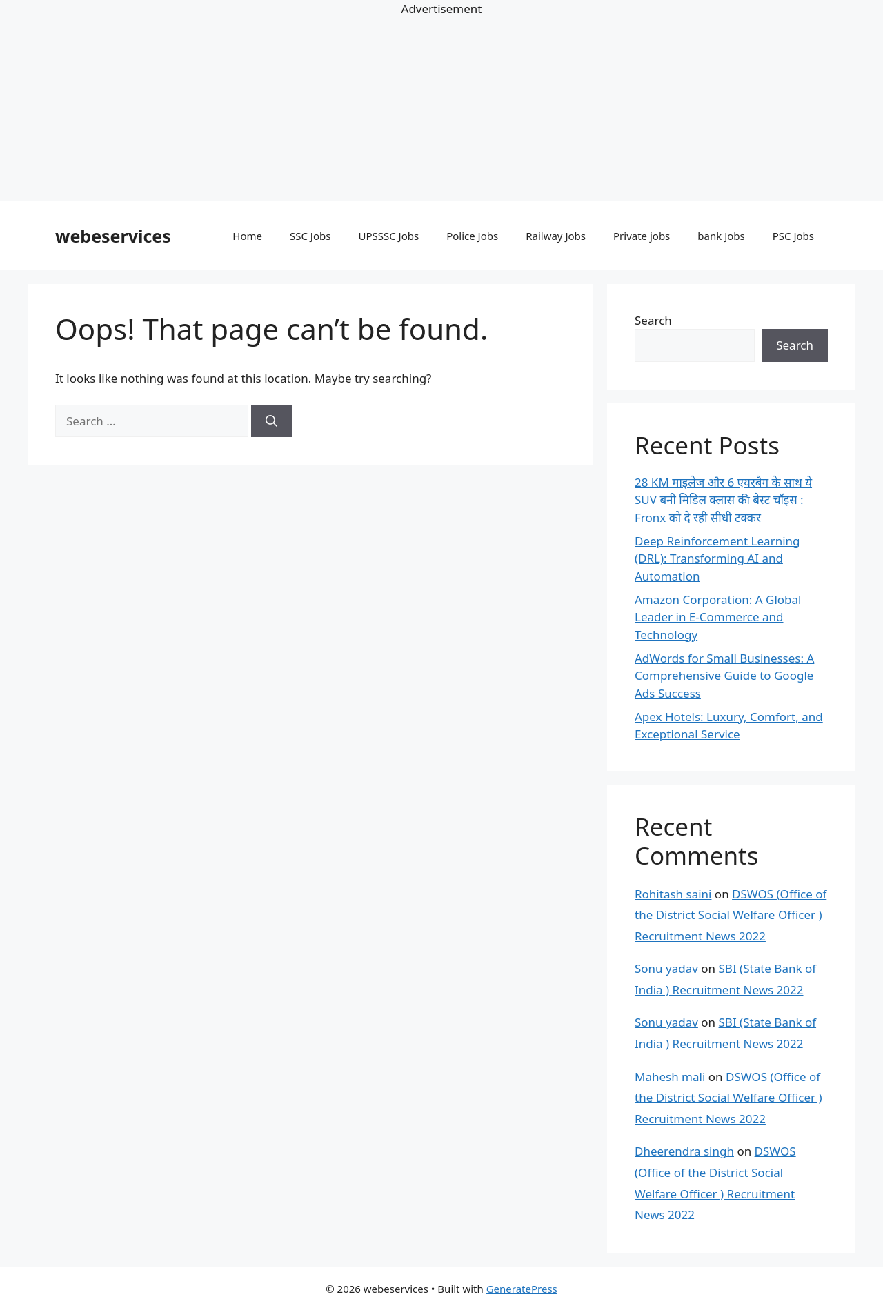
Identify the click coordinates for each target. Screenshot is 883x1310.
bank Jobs (720, 236)
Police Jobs (472, 236)
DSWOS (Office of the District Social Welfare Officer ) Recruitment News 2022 (730, 915)
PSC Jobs (793, 236)
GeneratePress (521, 1289)
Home (247, 236)
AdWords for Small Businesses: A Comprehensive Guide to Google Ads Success (724, 675)
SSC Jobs (310, 236)
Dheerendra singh (684, 1151)
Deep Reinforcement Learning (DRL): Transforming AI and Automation (717, 558)
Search (653, 320)
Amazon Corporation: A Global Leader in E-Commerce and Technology (718, 617)
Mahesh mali (670, 1077)
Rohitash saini (673, 894)
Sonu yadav (666, 968)
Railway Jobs (556, 236)
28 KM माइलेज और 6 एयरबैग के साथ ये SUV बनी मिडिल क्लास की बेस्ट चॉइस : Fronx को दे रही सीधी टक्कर (723, 499)
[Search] (271, 421)
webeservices (113, 236)
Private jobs (641, 236)
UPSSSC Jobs (388, 236)
